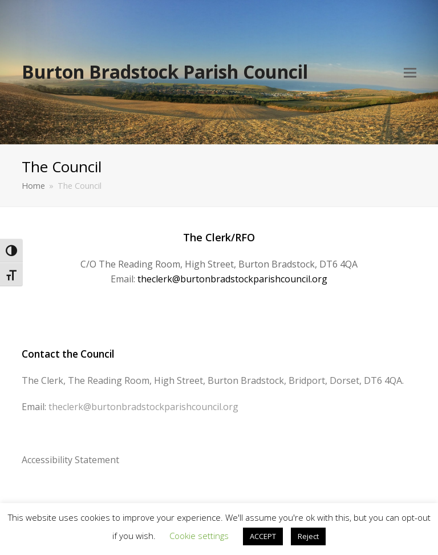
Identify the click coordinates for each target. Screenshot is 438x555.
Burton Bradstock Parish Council (165, 71)
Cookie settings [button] (199, 535)
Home (33, 185)
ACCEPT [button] (263, 536)
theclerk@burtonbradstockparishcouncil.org (232, 279)
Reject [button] (308, 536)
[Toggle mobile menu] (410, 71)
